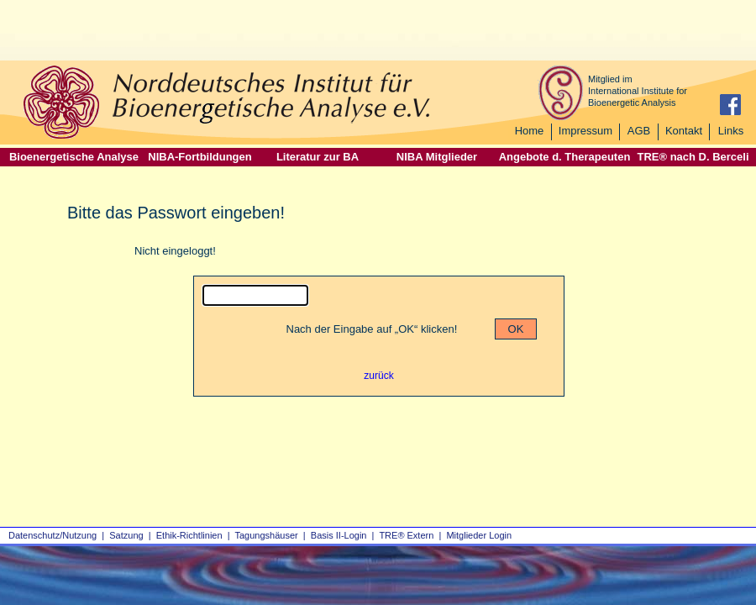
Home (529, 130)
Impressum (585, 130)
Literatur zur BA (317, 156)
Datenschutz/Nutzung (52, 535)
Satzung (126, 535)
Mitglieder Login (479, 535)
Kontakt (683, 130)
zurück (378, 375)
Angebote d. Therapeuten (565, 156)
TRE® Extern (406, 535)
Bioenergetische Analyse (74, 156)
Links (730, 130)
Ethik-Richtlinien (189, 535)
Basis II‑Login (339, 535)
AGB (638, 130)
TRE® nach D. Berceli (692, 156)
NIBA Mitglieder (436, 156)
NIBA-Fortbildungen (199, 156)
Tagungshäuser (266, 535)
